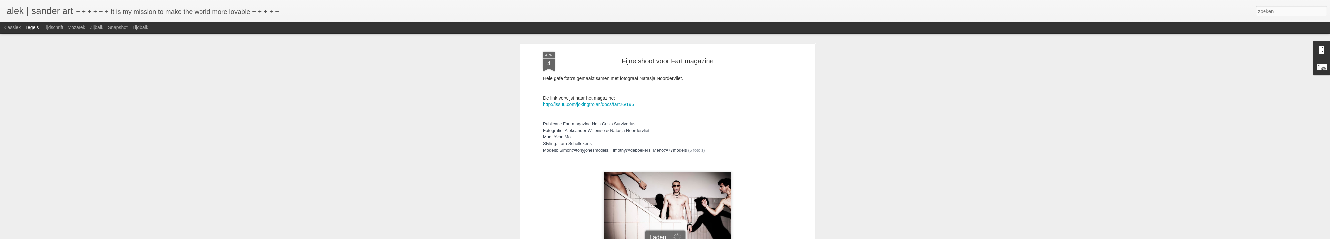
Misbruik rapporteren (721, 235)
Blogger (697, 235)
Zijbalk (96, 27)
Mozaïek (76, 27)
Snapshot (118, 27)
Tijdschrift (53, 27)
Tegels (32, 27)
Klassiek (12, 27)
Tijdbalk (140, 27)
